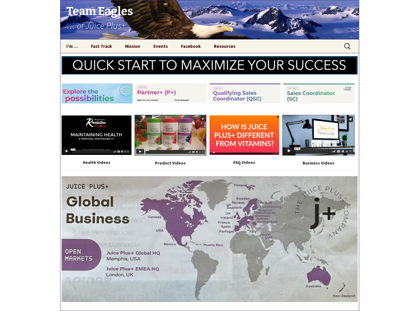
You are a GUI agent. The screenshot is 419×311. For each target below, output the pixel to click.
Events (160, 46)
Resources (224, 46)
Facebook (191, 46)
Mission (132, 46)
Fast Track (101, 46)
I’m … (72, 46)
